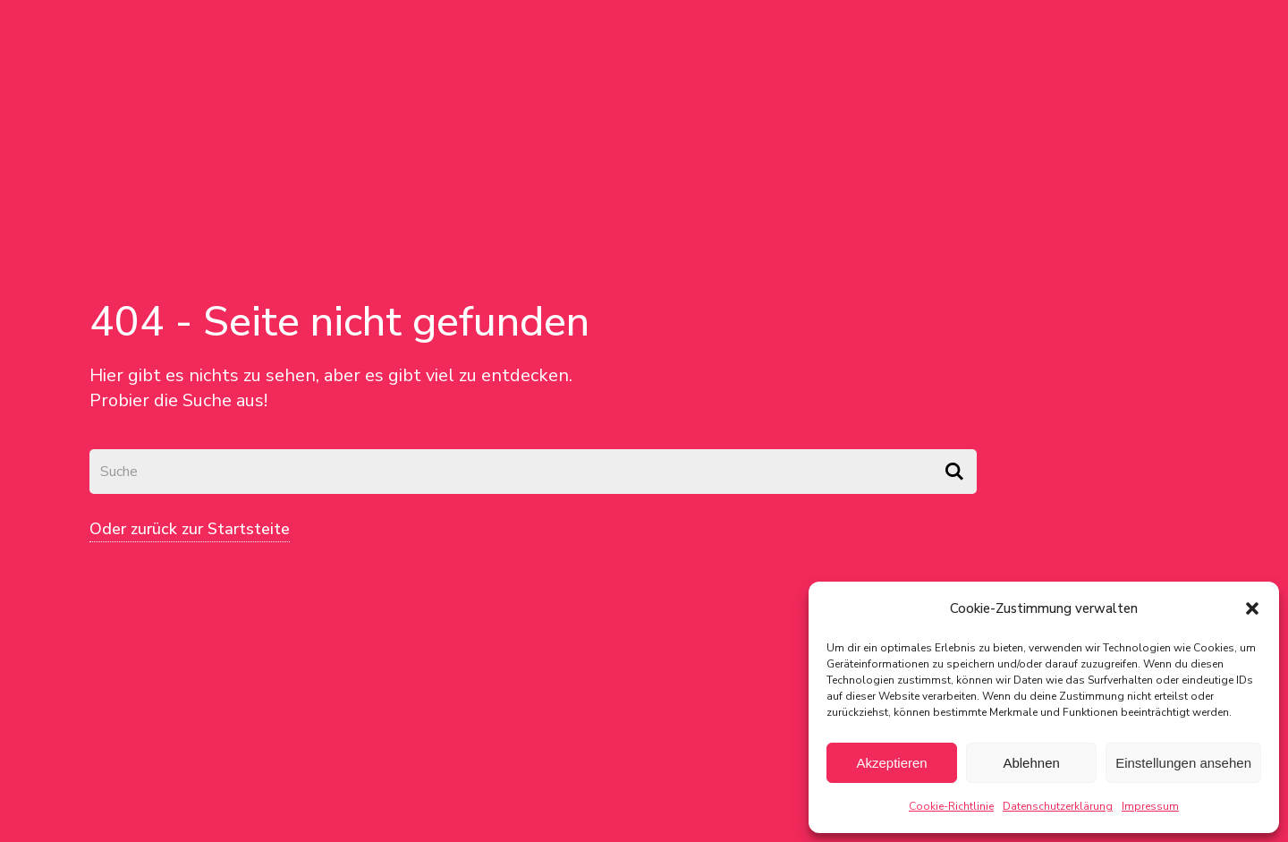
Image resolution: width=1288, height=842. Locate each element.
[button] (1252, 608)
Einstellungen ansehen (1183, 762)
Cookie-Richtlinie (951, 806)
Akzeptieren (891, 762)
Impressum (1150, 806)
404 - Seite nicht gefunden (339, 321)
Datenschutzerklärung (1058, 806)
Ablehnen (1031, 762)
